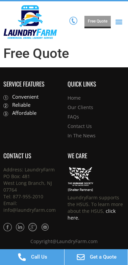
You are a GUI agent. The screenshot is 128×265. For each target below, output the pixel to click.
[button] (119, 22)
